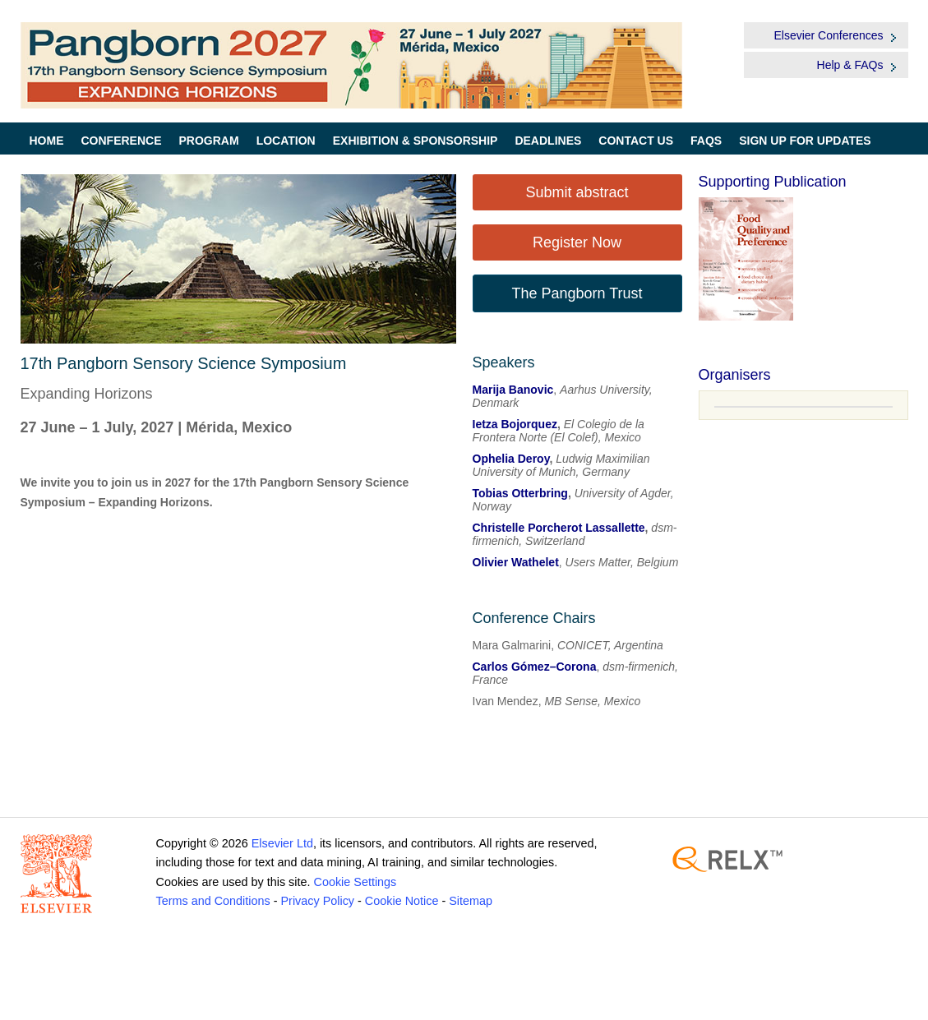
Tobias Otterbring (520, 493)
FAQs (706, 140)
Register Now (577, 242)
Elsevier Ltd (282, 843)
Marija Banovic (513, 389)
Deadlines (548, 140)
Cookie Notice (402, 900)
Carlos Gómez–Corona (535, 666)
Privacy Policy (317, 900)
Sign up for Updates (805, 140)
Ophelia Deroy (511, 458)
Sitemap (470, 900)
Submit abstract (576, 192)
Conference (121, 140)
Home (47, 140)
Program (209, 140)
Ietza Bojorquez (515, 424)
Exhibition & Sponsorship (415, 140)
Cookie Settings (354, 881)
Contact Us (635, 140)
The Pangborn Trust (576, 293)
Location (286, 140)
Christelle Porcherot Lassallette (559, 527)
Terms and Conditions (213, 900)
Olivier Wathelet (516, 562)
